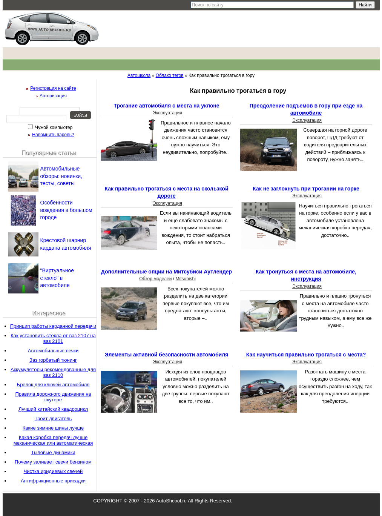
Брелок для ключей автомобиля (53, 384)
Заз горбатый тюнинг (53, 360)
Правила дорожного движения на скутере (53, 396)
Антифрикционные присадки (53, 481)
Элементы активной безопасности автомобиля (166, 355)
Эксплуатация (167, 112)
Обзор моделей (155, 278)
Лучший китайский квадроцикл (53, 409)
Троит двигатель (53, 418)
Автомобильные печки (53, 350)
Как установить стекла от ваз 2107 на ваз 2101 (53, 338)
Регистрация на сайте (53, 88)
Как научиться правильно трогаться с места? (306, 355)
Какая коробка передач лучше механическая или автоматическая (53, 440)
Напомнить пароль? (53, 134)
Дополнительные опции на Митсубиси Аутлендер (166, 272)
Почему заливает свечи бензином (53, 462)
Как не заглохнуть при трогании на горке (306, 189)
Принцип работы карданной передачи (53, 326)
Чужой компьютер (53, 127)
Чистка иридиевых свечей (53, 471)
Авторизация (53, 95)
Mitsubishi (185, 278)
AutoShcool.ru (171, 501)
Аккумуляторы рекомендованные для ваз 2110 (53, 372)
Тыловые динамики (53, 452)
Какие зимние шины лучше (53, 428)
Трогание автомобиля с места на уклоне (166, 106)
